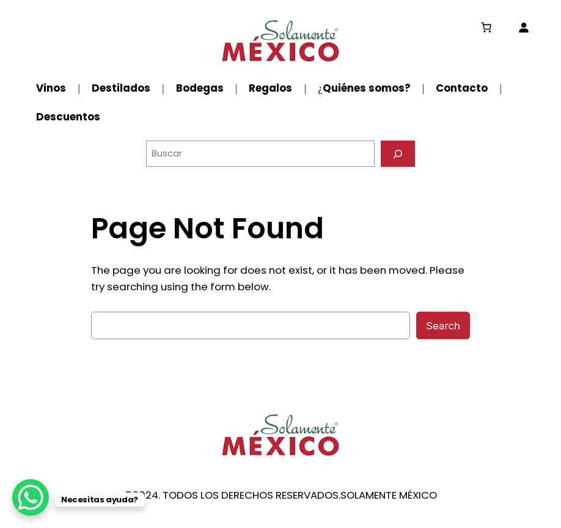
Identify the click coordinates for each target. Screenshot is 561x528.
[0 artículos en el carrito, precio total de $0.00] (486, 27)
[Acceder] (524, 27)
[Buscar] (398, 154)
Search (443, 326)
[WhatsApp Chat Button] (30, 497)
